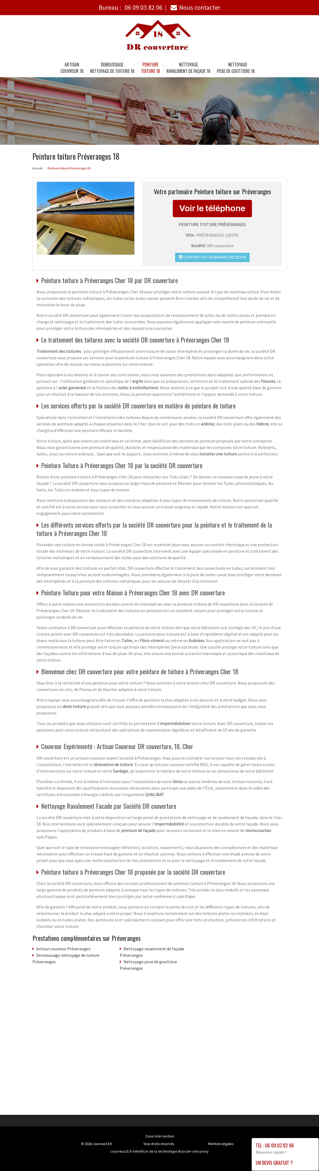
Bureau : (130, 7)
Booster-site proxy (193, 1151)
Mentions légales (221, 1143)
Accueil (37, 168)
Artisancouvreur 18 (72, 67)
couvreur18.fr (102, 1143)
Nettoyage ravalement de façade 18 (188, 67)
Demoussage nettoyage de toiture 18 (112, 67)
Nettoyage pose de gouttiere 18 (236, 67)
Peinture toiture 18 (150, 67)
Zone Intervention (159, 1136)
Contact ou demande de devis (212, 257)
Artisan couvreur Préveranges (63, 948)
